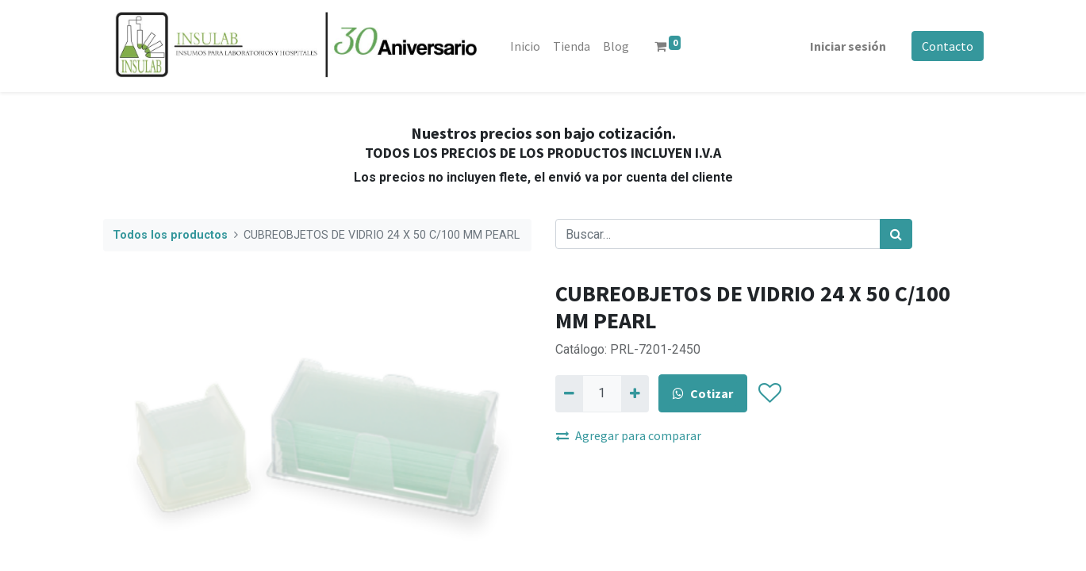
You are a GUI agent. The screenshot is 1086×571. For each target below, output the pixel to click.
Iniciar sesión (848, 46)
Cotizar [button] (703, 393)
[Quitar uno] (569, 393)
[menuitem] (525, 46)
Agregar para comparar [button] (628, 435)
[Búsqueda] (896, 234)
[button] (770, 394)
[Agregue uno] (635, 393)
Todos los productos (170, 235)
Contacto (947, 46)
